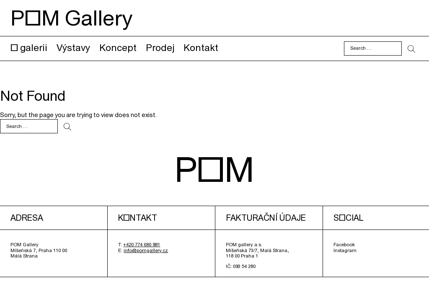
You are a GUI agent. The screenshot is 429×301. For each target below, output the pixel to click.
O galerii (28, 47)
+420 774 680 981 (141, 244)
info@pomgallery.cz (146, 250)
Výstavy (73, 47)
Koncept (118, 47)
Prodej (160, 47)
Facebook (344, 244)
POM (214, 169)
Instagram (345, 250)
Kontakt (200, 47)
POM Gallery (71, 17)
